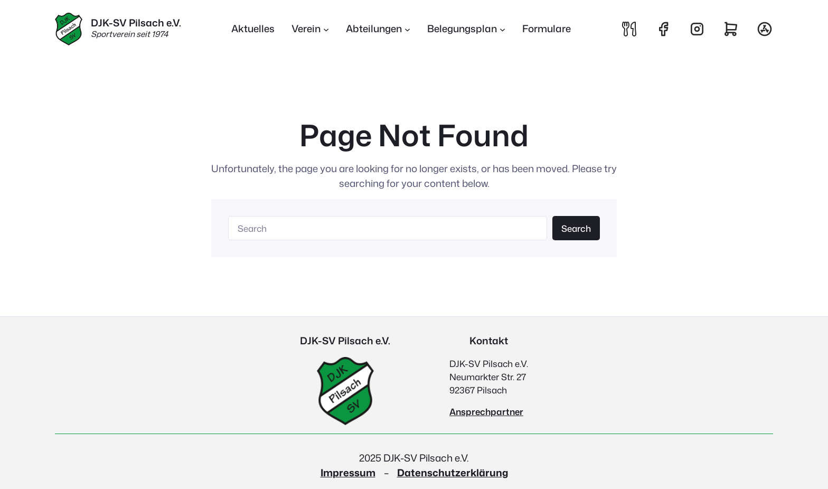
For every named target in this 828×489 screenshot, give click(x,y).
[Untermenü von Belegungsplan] (466, 29)
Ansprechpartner (486, 412)
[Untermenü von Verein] (310, 29)
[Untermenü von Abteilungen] (378, 29)
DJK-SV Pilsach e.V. (136, 23)
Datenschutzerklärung (452, 472)
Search (576, 228)
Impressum (348, 472)
